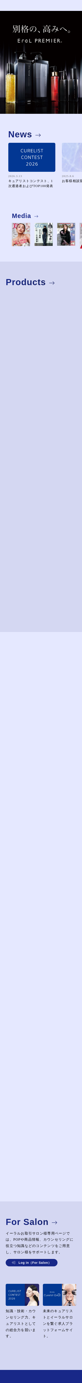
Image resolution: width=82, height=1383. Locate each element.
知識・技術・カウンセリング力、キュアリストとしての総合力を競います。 (22, 1316)
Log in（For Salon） (35, 1262)
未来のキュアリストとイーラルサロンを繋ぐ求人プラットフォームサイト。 (59, 1316)
